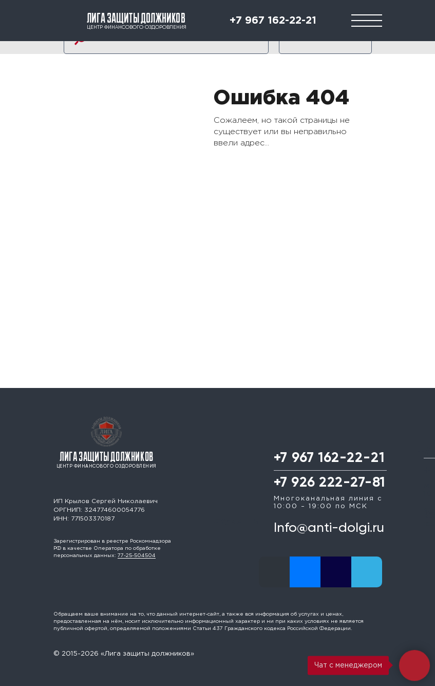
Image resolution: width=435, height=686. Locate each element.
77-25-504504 (137, 555)
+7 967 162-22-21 (273, 20)
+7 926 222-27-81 (329, 483)
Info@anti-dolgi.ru (329, 528)
